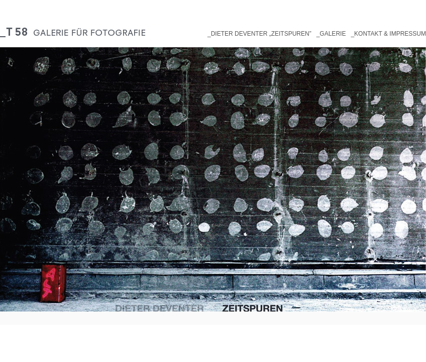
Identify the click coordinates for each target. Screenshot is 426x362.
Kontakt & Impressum (390, 33)
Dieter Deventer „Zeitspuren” (261, 33)
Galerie (333, 33)
